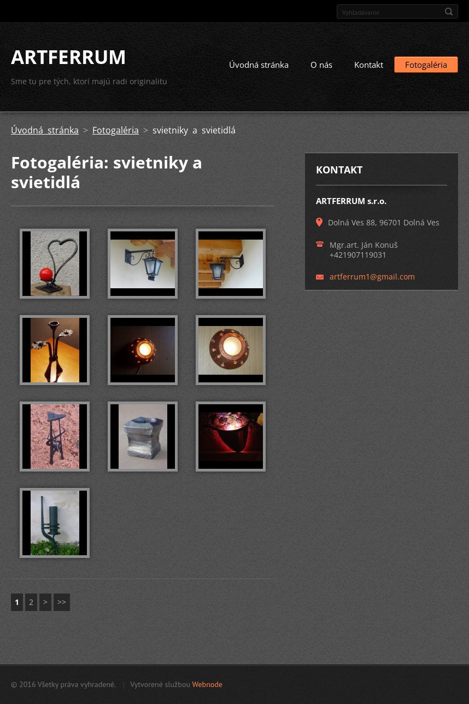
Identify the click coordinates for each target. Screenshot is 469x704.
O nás (321, 64)
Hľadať (449, 11)
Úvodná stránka (259, 64)
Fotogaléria (426, 64)
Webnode (207, 684)
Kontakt (368, 64)
